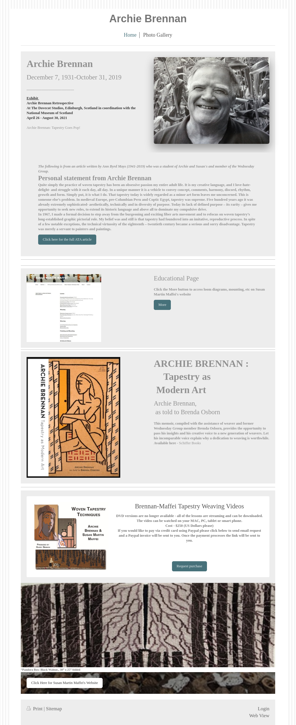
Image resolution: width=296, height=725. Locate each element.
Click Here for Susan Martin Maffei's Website (64, 683)
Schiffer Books (190, 443)
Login (263, 708)
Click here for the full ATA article (67, 239)
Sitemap (54, 708)
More (162, 305)
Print (35, 708)
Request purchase (189, 566)
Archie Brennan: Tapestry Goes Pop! (53, 128)
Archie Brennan (148, 19)
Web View (259, 715)
